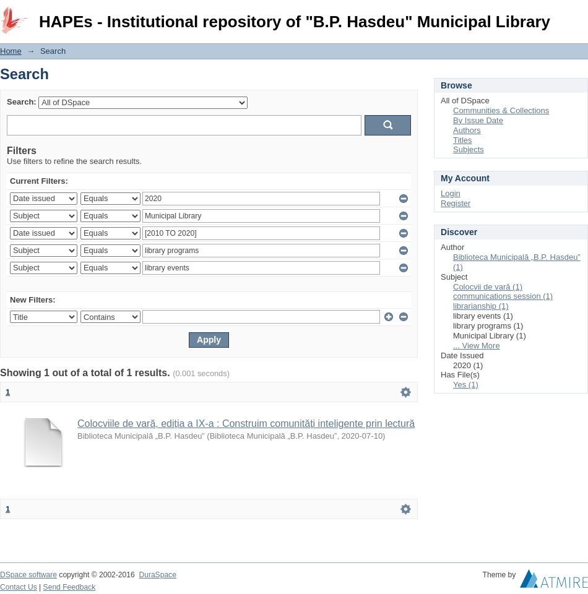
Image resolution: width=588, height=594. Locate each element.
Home (11, 51)
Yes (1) (465, 384)
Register (455, 203)
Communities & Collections (501, 110)
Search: (22, 101)
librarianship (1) (481, 306)
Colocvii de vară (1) (487, 286)
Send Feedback (69, 587)
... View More (476, 345)
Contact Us (18, 587)
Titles (462, 140)
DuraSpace (157, 574)
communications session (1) (503, 296)
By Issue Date (478, 120)
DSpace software (28, 574)
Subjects (468, 149)
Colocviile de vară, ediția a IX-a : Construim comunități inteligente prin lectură (246, 423)
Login (578, 15)
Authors (467, 130)
